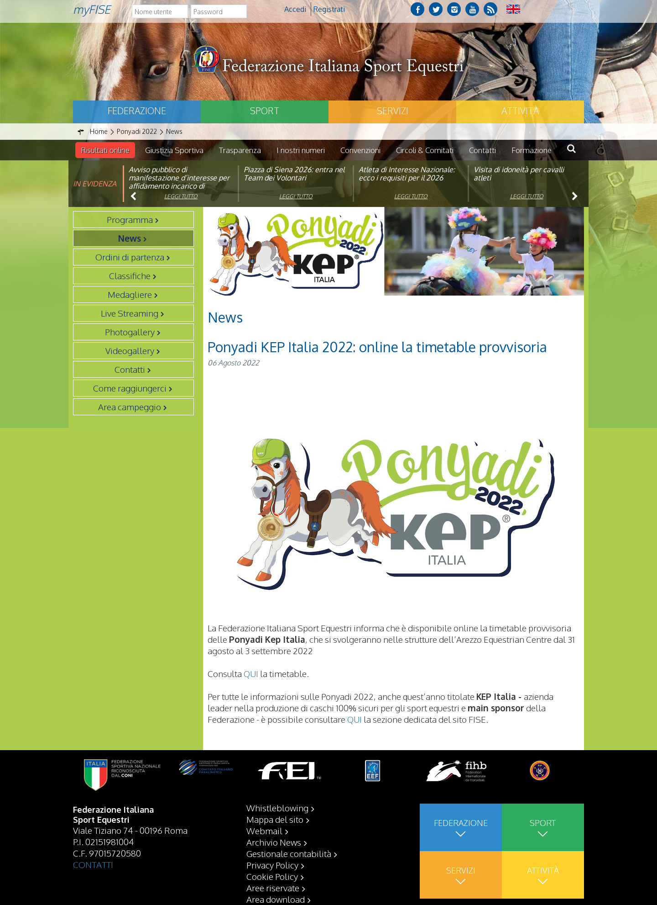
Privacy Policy (272, 864)
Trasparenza (240, 150)
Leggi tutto (181, 196)
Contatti (482, 150)
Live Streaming (129, 312)
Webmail (264, 830)
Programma (130, 219)
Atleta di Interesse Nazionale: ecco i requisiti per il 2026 (407, 173)
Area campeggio (129, 406)
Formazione (531, 150)
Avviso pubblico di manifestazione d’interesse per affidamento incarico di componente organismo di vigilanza (179, 186)
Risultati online (105, 150)
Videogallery (129, 350)
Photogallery (130, 331)
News (129, 238)
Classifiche (130, 275)
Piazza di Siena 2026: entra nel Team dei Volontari (294, 173)
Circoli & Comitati (425, 150)
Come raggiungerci (130, 387)
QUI (251, 673)
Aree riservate (272, 887)
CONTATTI (93, 864)
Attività (520, 110)
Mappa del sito (274, 819)
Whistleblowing (277, 807)
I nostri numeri (300, 150)
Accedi (295, 9)
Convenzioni (360, 150)
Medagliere (130, 294)
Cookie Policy (272, 876)
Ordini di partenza (129, 256)
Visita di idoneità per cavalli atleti (519, 173)
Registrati (329, 9)
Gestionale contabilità (288, 853)
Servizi (392, 110)
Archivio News (273, 841)
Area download (275, 899)
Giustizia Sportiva (174, 150)
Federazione (137, 110)
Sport (264, 110)
